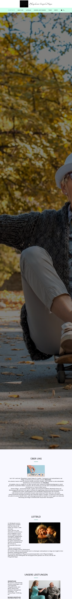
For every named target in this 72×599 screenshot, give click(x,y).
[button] (61, 10)
